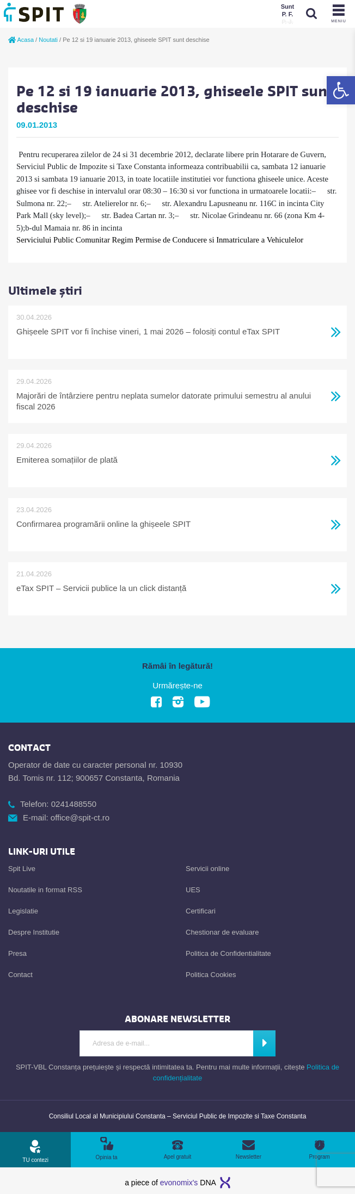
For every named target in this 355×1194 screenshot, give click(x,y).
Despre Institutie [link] (33, 932)
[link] (341, 90)
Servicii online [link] (207, 869)
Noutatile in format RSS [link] (45, 890)
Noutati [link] (48, 39)
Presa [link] (17, 953)
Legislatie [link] (23, 911)
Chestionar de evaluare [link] (222, 932)
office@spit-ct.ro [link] (80, 817)
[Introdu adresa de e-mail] (166, 1043)
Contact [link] (20, 975)
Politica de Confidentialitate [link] (228, 953)
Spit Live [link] (21, 869)
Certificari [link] (201, 911)
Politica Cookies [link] (211, 975)
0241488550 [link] (73, 804)
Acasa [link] (21, 39)
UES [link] (193, 890)
